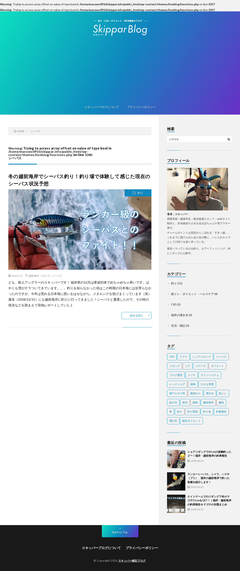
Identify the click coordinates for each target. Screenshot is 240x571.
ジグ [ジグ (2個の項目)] (187, 365)
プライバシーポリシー (141, 107)
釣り (140, 193)
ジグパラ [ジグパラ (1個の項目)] (200, 365)
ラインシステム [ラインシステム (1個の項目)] (210, 375)
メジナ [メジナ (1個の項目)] (191, 375)
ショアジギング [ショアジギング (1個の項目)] (201, 356)
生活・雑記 (178, 325)
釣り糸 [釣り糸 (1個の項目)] (207, 411)
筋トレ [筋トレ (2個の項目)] (223, 393)
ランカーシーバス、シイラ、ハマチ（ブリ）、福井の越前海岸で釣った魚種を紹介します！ (208, 478)
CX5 (174, 304)
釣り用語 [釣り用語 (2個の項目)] (192, 411)
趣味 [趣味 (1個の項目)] (221, 402)
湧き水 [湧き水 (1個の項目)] (210, 393)
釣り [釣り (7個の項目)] (179, 411)
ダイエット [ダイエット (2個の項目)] (217, 365)
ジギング (45, 275)
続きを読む (136, 315)
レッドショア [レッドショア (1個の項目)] (177, 384)
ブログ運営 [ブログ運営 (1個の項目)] (175, 375)
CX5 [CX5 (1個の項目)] (171, 356)
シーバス (57, 275)
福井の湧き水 (179, 315)
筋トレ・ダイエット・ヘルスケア (192, 294)
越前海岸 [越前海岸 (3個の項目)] (208, 402)
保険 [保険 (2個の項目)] (192, 384)
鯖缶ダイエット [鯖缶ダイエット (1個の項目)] (191, 420)
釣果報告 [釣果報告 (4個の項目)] (221, 411)
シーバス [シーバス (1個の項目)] (221, 356)
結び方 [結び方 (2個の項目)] (173, 402)
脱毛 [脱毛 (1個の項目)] (185, 402)
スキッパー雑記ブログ (132, 560)
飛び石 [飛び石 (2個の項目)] (173, 420)
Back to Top (120, 532)
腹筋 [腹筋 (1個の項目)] (195, 402)
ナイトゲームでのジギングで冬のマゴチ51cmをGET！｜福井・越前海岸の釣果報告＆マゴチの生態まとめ (209, 500)
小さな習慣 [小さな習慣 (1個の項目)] (207, 384)
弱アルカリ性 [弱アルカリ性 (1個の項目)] (177, 393)
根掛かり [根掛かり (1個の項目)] (195, 393)
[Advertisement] (120, 71)
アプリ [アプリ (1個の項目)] (183, 356)
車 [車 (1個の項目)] (170, 411)
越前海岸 (34, 275)
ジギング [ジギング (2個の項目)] (174, 365)
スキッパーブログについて (102, 107)
